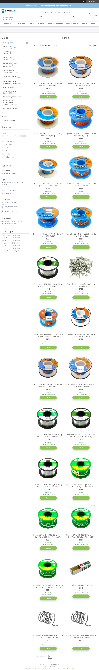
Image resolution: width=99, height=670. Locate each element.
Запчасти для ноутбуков (7, 58)
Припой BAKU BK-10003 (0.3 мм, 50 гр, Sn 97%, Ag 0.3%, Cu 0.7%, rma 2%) (48, 586)
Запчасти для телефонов (7, 47)
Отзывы (85, 24)
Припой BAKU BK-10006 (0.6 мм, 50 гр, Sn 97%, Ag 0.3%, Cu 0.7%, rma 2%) (81, 486)
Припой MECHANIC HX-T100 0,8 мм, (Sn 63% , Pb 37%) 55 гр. (48, 185)
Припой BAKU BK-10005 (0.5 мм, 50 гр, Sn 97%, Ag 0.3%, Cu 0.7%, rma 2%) (48, 536)
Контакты (41, 24)
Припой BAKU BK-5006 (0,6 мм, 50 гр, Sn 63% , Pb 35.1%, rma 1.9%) (48, 285)
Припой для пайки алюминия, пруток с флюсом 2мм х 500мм (81, 636)
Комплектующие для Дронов (10, 92)
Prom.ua (58, 664)
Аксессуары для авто (10, 97)
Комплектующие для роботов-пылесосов (10, 77)
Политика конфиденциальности (64, 668)
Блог (93, 24)
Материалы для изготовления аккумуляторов (8, 102)
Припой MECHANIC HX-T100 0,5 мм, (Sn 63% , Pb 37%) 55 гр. (48, 84)
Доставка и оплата (55, 24)
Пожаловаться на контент (45, 668)
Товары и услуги (20, 24)
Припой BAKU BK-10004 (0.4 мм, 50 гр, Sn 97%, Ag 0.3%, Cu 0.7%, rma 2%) (81, 536)
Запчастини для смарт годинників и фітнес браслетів (10, 65)
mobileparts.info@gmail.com (12, 221)
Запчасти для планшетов (7, 52)
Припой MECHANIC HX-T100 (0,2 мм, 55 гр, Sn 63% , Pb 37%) (81, 385)
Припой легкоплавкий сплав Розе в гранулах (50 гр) (81, 285)
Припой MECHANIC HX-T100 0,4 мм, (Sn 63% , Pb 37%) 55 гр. (81, 335)
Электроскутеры (8, 108)
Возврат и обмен (72, 24)
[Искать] (73, 16)
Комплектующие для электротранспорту (10, 82)
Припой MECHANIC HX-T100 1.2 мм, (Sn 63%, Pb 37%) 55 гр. (48, 135)
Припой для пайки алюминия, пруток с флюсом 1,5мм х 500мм (48, 636)
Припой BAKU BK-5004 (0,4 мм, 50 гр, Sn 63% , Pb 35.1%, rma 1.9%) (81, 436)
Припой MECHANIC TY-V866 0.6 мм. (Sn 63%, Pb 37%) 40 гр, (81, 235)
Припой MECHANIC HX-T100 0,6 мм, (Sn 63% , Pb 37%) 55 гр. (81, 84)
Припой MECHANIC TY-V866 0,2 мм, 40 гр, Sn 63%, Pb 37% (48, 235)
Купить (48, 97)
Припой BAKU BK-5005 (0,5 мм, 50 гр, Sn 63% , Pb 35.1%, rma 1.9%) (48, 436)
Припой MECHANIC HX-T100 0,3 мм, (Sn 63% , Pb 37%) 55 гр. (48, 385)
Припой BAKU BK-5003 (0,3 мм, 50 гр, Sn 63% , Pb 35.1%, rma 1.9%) (48, 486)
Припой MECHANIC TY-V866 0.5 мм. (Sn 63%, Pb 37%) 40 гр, (81, 185)
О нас (32, 24)
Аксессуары (7, 87)
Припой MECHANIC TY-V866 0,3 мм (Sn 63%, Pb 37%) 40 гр (81, 135)
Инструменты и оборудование (8, 71)
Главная (7, 24)
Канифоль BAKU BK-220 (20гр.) (81, 585)
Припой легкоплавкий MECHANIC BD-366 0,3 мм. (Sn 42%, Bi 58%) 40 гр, (48, 335)
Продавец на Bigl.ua (49, 666)
